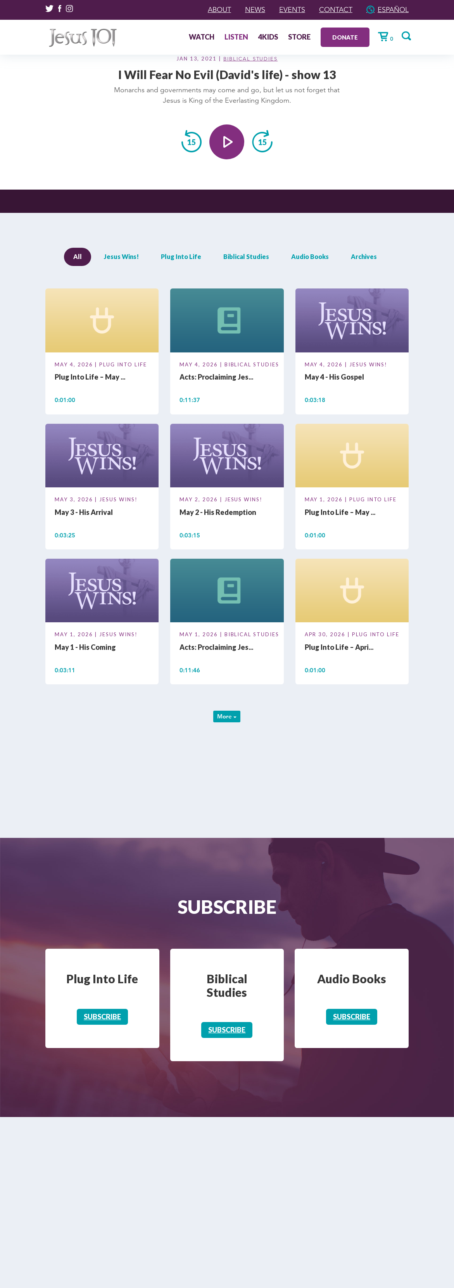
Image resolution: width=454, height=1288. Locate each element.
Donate (345, 37)
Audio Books (310, 256)
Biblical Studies (250, 59)
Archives (364, 256)
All (77, 256)
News (255, 9)
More (226, 716)
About (219, 9)
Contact (335, 9)
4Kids (268, 37)
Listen (236, 37)
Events (292, 9)
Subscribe (102, 1016)
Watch (201, 37)
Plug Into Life (181, 256)
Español (393, 9)
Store (299, 37)
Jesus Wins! (121, 256)
